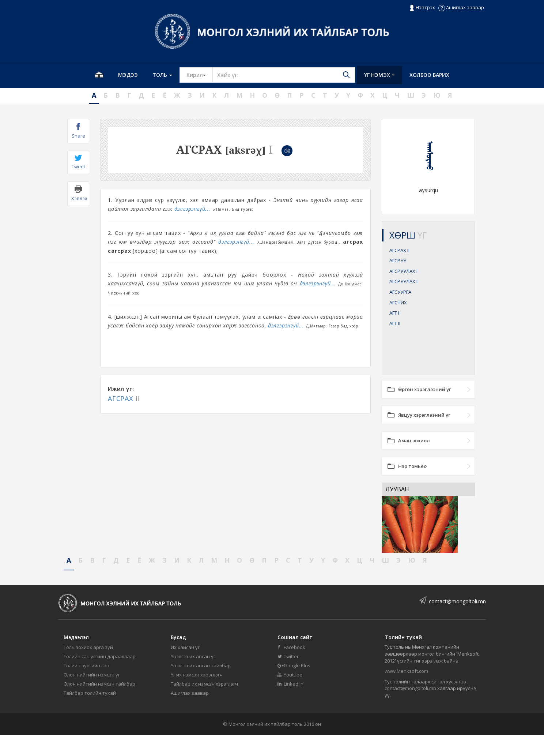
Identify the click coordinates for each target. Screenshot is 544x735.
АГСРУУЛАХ (403, 271)
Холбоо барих (429, 74)
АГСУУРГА (400, 292)
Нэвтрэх (422, 7)
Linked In (290, 683)
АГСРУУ (397, 260)
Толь (162, 74)
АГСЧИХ (398, 302)
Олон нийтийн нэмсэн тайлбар (99, 683)
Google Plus (293, 665)
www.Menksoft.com (406, 671)
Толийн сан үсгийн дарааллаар (100, 656)
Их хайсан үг (185, 647)
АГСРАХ (120, 398)
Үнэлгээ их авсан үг (193, 656)
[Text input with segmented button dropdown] (283, 75)
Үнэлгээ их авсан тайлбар (201, 665)
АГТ (394, 313)
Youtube (289, 674)
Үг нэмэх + (379, 74)
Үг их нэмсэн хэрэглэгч (197, 674)
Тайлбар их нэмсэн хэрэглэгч (204, 683)
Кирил (199, 74)
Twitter (288, 656)
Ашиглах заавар (461, 7)
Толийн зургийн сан (86, 665)
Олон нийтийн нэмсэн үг (92, 674)
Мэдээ (128, 74)
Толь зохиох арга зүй (88, 647)
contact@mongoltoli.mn (457, 601)
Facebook (291, 647)
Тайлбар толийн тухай (90, 693)
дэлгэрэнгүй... (192, 208)
